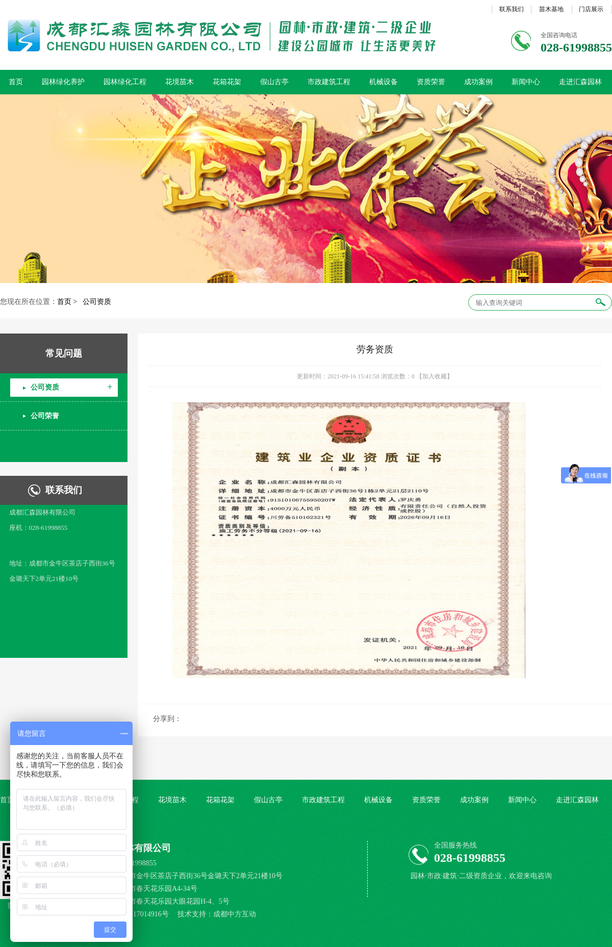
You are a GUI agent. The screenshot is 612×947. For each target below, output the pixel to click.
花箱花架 (227, 82)
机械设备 (383, 82)
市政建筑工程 (329, 82)
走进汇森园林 (580, 82)
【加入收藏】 (434, 376)
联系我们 (511, 9)
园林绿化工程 (125, 82)
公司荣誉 (45, 416)
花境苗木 (179, 82)
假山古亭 (274, 82)
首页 (16, 82)
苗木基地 (551, 9)
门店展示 (591, 9)
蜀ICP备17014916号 (139, 914)
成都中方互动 (234, 914)
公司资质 (97, 301)
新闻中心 (526, 82)
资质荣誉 (431, 82)
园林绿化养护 (63, 82)
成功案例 (478, 82)
